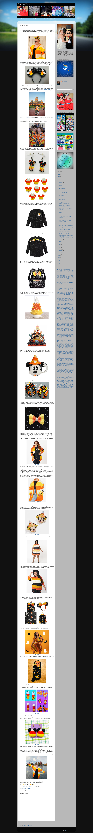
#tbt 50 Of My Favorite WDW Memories (66, 225)
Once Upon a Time (70, 347)
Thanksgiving (62, 372)
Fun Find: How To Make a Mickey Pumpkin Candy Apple (64, 223)
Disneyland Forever (65, 304)
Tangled (69, 371)
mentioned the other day (26, 117)
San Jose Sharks (69, 362)
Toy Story (62, 376)
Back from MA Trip (62, 195)
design (58, 295)
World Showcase (64, 387)
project (58, 358)
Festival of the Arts (63, 313)
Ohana (57, 347)
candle (72, 283)
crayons (58, 293)
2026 (59, 173)
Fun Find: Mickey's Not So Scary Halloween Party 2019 (64, 190)
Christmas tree (66, 288)
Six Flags (63, 365)
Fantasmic (65, 312)
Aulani (61, 276)
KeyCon (58, 334)
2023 (59, 177)
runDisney (62, 362)
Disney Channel (59, 297)
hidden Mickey (62, 327)
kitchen (67, 334)
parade (70, 351)
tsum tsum (61, 377)
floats (64, 314)
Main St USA (59, 337)
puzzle (66, 358)
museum (63, 344)
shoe (60, 365)
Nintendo (69, 346)
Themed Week (70, 372)
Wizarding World (71, 386)
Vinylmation (61, 381)
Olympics (65, 347)
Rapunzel (71, 359)
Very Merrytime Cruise (63, 380)
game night (69, 317)
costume (65, 292)
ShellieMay (71, 364)
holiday (71, 327)
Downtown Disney (60, 307)
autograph (65, 276)
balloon (65, 277)
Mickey (59, 342)
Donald (63, 306)
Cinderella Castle (60, 289)
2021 (59, 180)
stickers (67, 370)
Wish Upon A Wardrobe (62, 386)
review (69, 360)
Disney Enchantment (62, 298)
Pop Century (64, 355)
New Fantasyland (68, 345)
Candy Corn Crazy (62, 188)
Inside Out (66, 330)
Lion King (64, 335)
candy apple (59, 284)
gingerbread (68, 318)
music (65, 344)
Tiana (64, 373)
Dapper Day (63, 294)
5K (57, 270)
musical (68, 344)
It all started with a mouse (61, 331)
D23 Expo (69, 293)
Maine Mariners (64, 337)
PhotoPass (58, 353)
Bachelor (58, 277)
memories (63, 340)
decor (67, 294)
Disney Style (67, 300)
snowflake (62, 368)
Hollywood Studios (60, 328)
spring (68, 369)
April (60, 247)
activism (64, 271)
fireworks (71, 313)
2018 (59, 257)
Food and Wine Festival (66, 315)
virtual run (65, 381)
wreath (68, 387)
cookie (68, 290)
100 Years (60, 269)
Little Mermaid (68, 335)
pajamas (64, 351)
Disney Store (61, 300)
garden (72, 317)
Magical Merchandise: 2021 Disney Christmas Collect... (65, 197)
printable (71, 357)
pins (61, 353)
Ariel (67, 275)
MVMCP (71, 344)
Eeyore (66, 308)
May (59, 245)
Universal (61, 378)
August (60, 241)
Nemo (64, 345)
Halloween (28, 788)
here (48, 467)
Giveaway (58, 319)
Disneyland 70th (59, 304)
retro (67, 360)
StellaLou (63, 370)
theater (66, 372)
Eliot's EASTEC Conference (64, 206)
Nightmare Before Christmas (63, 346)
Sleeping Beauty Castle (60, 366)
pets (67, 352)
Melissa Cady (64, 81)
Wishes (67, 386)
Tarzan (72, 371)
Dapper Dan (58, 294)
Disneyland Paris (71, 304)
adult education (70, 271)
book (67, 281)
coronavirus (60, 292)
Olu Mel (62, 347)
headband (71, 325)
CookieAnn (71, 290)
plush (70, 354)
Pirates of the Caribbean (68, 353)
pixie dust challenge (62, 354)
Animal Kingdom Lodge (69, 274)
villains (58, 381)
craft (72, 292)
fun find (62, 317)
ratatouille (58, 360)
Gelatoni (58, 318)
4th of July (71, 269)
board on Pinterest (38, 29)
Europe (58, 310)
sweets (67, 371)
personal (60, 352)
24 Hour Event (66, 269)
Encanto (58, 309)
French (72, 315)
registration (64, 360)
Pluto (72, 354)
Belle (66, 278)
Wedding (67, 384)
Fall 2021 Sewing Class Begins (64, 229)
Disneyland (60, 303)
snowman (66, 368)
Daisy (72, 293)
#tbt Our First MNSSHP (63, 192)
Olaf (59, 347)
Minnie (64, 342)
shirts (57, 365)
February (60, 250)
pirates (63, 353)
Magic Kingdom (64, 336)
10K (63, 269)
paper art (67, 351)
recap (61, 360)
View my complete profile (65, 82)
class (64, 289)
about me (71, 270)
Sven (65, 371)
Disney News (67, 298)
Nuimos (72, 346)
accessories (59, 271)
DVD (71, 307)
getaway (65, 318)
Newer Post (22, 823)
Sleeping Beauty (70, 365)
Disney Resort (63, 299)
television (58, 372)
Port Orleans (69, 355)
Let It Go (58, 335)
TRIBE (57, 377)
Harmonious (71, 324)
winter (58, 386)
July (59, 242)
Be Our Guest (71, 277)
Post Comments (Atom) (28, 825)
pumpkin (61, 358)
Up (63, 378)
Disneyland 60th (69, 303)
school (68, 363)
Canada (70, 283)
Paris (72, 351)
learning (70, 334)
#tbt (57, 269)
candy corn (24, 788)
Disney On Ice (71, 298)
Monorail (58, 343)
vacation (66, 378)
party (57, 352)
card (66, 284)
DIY (58, 306)
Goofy (57, 320)
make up (69, 337)
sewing (61, 364)
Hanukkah (58, 324)
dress (67, 307)
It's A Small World (69, 331)
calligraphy (66, 283)
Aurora (63, 276)
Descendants (71, 294)
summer (58, 371)
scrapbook (71, 363)
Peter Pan (64, 352)
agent (65, 272)
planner (67, 354)
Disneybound (71, 301)
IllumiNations (65, 329)
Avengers (72, 276)
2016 (59, 260)
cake (67, 282)
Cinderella (71, 288)
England (66, 309)
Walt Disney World (65, 383)
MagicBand (70, 336)
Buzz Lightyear (64, 282)
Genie (60, 318)
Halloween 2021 (61, 186)
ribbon (72, 360)
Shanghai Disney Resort (66, 364)
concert (64, 290)
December (61, 182)
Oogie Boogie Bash (70, 348)
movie (72, 343)
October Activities (62, 199)
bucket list (59, 282)
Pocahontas (58, 355)
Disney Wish (63, 301)
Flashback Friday (60, 314)
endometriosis (62, 309)
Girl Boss (71, 318)
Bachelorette (61, 277)
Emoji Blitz (71, 308)
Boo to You (64, 281)
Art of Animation (71, 275)
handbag (67, 323)
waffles (68, 381)
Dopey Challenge (68, 306)
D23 (66, 293)
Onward (66, 348)
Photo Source (37, 502)
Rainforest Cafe (66, 359)
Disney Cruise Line (66, 297)
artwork (58, 276)
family (61, 312)
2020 (59, 254)
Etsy (72, 309)
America (58, 274)
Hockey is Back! (61, 212)
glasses (69, 319)
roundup (58, 362)
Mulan (57, 344)
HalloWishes (64, 323)
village (72, 380)
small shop (66, 366)
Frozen (58, 317)
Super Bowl (62, 371)
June (60, 244)
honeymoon (66, 328)
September (61, 239)
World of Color (59, 387)
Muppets (60, 344)
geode (62, 318)
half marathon (70, 321)
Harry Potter (59, 325)
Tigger (67, 373)
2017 (59, 258)
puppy (64, 358)
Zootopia (71, 387)
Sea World (58, 364)
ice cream (60, 329)
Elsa (69, 308)
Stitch (70, 370)
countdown (69, 292)
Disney (61, 295)
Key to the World (69, 332)
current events (62, 293)
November (61, 183)
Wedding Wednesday (64, 385)
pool (61, 355)
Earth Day (60, 308)
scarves (60, 363)
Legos (72, 334)
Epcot (70, 309)
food (60, 315)
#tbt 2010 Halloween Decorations (64, 203)
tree (72, 376)
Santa (57, 363)
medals (58, 340)
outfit (68, 349)
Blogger (65, 830)
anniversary (64, 275)
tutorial (64, 377)
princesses (67, 357)
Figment (68, 313)
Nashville (60, 345)
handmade (71, 323)
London (59, 336)
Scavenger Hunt (64, 363)
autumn (69, 276)
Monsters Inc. (62, 343)
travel (70, 376)
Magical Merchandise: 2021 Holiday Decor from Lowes (65, 221)
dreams (64, 307)
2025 (59, 174)
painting (61, 351)
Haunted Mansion (65, 325)
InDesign (62, 330)
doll (60, 306)
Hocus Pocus (67, 327)
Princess (62, 357)
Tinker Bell (71, 373)
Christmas (59, 288)
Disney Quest (59, 299)
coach (66, 289)
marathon (65, 338)
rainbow (61, 359)
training (67, 376)
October (60, 185)
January (60, 252)
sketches (66, 365)
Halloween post (47, 89)
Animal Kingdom (63, 274)
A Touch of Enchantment (64, 270)
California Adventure (60, 283)
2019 (59, 255)
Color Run (69, 289)
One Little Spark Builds (60, 348)
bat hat (67, 277)
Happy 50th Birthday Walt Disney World (66, 237)
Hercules (58, 327)
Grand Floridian (61, 320)
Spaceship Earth (61, 369)
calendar (71, 282)
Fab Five (63, 310)
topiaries (58, 376)
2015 (59, 261)
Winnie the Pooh (70, 385)
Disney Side (69, 299)
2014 (59, 263)
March (60, 249)
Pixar (57, 354)
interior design (70, 330)
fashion (68, 312)
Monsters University (67, 343)
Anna (61, 275)
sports (66, 369)
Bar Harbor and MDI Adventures (64, 205)
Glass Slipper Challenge (64, 319)
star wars (60, 370)
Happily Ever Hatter (65, 324)
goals (72, 319)
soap (69, 368)
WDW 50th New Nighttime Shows (65, 233)
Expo (60, 310)
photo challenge (70, 352)
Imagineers (69, 329)
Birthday (68, 278)
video (68, 380)
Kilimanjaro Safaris (63, 334)
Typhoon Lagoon (68, 377)
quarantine (69, 358)
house (69, 328)
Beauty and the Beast (61, 278)
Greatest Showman (68, 320)
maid (72, 336)
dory (72, 306)
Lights (61, 335)
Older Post (51, 823)
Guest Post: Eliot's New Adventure (65, 210)
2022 (59, 179)
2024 (59, 176)
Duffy (69, 307)
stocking (72, 370)
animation (58, 275)
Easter (63, 308)
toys (64, 376)
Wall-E (71, 381)
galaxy (66, 317)
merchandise (69, 340)
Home (36, 823)
